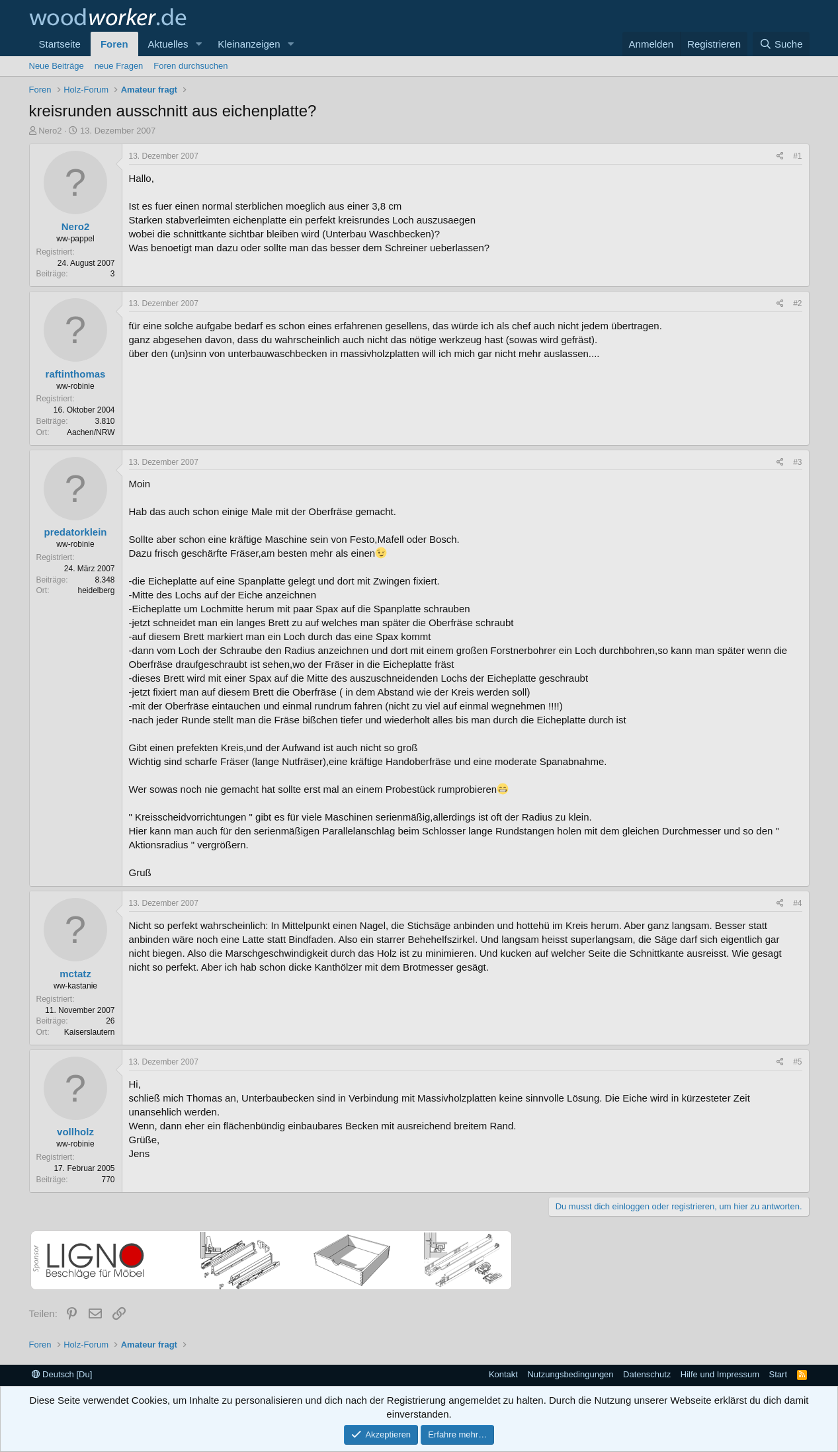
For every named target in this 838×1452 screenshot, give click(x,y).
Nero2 (50, 131)
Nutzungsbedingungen (570, 1374)
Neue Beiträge (56, 66)
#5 (797, 1062)
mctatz (75, 973)
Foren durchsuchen (190, 66)
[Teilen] (780, 156)
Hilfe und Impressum (720, 1374)
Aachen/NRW (90, 432)
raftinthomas (76, 374)
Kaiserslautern (89, 1032)
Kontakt (503, 1374)
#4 (797, 903)
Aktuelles (168, 44)
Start (778, 1374)
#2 (797, 303)
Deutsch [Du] (62, 1374)
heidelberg (95, 590)
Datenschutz (647, 1374)
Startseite (60, 44)
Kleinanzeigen (249, 44)
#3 (797, 462)
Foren (114, 44)
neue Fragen (119, 66)
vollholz (75, 1131)
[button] (198, 44)
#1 (797, 156)
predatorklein (75, 532)
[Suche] (781, 44)
